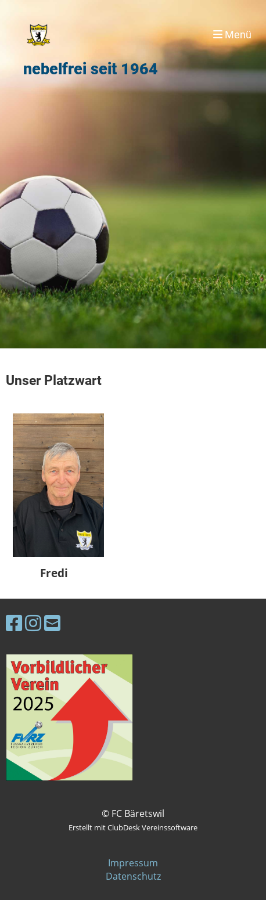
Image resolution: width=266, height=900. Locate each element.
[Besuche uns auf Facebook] (14, 622)
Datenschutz (133, 876)
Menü (232, 34)
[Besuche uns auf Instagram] (33, 622)
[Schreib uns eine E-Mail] (52, 622)
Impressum (133, 862)
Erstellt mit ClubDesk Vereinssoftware (133, 827)
